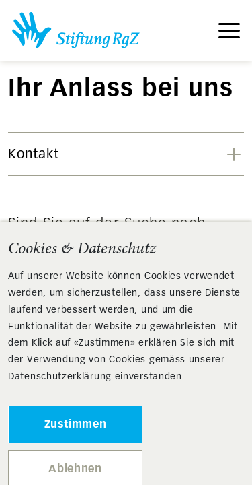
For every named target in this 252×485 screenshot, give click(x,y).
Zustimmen (75, 424)
